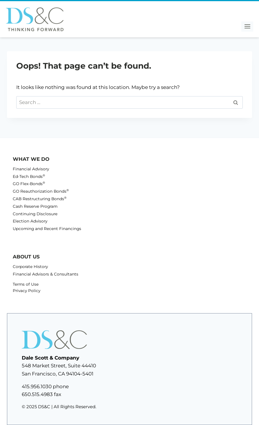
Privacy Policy (26, 290)
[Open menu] (247, 26)
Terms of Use (26, 284)
